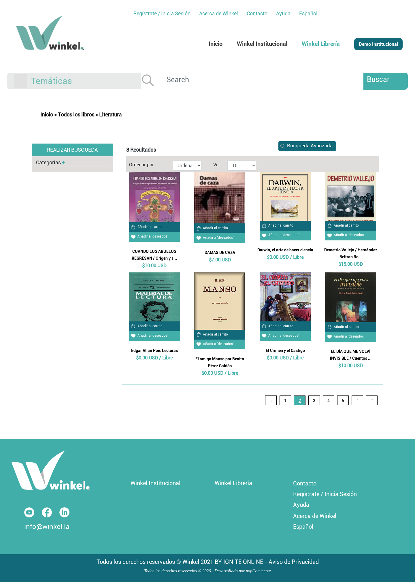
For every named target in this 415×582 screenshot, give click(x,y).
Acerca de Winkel (314, 516)
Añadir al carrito (146, 227)
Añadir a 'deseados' (148, 236)
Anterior (271, 400)
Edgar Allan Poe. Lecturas (154, 350)
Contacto (304, 483)
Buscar (378, 79)
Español (308, 13)
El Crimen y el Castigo (285, 350)
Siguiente (357, 400)
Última (372, 400)
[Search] (269, 79)
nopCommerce (258, 570)
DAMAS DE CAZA (220, 252)
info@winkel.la (46, 527)
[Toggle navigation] (20, 81)
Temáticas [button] (51, 81)
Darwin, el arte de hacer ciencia (285, 250)
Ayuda (301, 504)
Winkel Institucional (155, 483)
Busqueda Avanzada (305, 145)
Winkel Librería (233, 483)
